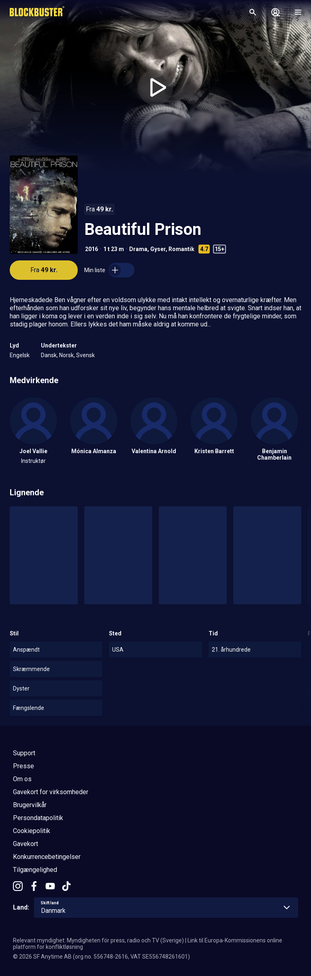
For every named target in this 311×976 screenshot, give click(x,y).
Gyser (158, 249)
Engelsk (20, 355)
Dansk (49, 355)
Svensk (85, 355)
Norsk (66, 355)
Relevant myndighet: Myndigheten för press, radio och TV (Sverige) (98, 940)
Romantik (181, 249)
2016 (91, 249)
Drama (138, 249)
